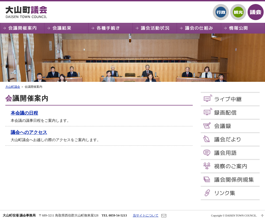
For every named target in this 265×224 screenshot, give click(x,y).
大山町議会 (28, 12)
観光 (238, 12)
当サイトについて (145, 215)
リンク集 (230, 193)
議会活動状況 (154, 28)
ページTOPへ (262, 215)
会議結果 (66, 28)
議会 (256, 12)
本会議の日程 (24, 113)
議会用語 (230, 153)
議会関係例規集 (230, 179)
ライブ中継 (230, 99)
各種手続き (110, 28)
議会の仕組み (199, 28)
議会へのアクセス (29, 132)
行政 (221, 12)
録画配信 (230, 112)
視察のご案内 (230, 166)
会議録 (230, 126)
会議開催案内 (22, 28)
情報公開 (243, 28)
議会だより (230, 139)
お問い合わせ (163, 215)
